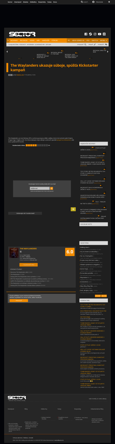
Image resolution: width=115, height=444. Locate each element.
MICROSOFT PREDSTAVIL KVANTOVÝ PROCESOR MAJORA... (92, 358)
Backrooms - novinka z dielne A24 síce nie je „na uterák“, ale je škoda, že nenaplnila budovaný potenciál (31, 425)
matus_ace (20, 75)
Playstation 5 (84, 277)
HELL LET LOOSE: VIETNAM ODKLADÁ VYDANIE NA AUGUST (92, 182)
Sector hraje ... (84, 269)
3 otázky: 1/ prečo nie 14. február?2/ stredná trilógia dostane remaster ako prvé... (92, 375)
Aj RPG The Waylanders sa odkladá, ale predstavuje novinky (27, 281)
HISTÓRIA (15, 44)
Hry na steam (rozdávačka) (88, 251)
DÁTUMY (48, 44)
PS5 (88, 40)
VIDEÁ (32, 40)
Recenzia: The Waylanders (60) (19, 272)
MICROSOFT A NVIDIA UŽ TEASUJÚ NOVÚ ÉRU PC (43, 56)
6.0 (70, 252)
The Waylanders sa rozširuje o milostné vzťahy (24, 283)
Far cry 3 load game (86, 256)
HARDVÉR (45, 40)
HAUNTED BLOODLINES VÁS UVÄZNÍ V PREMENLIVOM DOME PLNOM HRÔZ (92, 196)
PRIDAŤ (91, 44)
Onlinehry (33, 2)
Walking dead (84, 247)
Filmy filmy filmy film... (87, 286)
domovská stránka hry (29, 258)
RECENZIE (23, 40)
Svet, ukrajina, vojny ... (87, 290)
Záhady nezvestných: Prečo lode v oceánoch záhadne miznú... (98, 420)
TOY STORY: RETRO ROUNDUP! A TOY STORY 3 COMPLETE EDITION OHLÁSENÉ (92, 173)
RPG (23, 257)
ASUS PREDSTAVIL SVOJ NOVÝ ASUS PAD (93, 311)
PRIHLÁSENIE (99, 2)
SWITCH (95, 40)
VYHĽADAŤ (80, 44)
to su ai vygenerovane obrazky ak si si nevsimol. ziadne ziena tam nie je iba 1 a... (92, 313)
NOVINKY (14, 40)
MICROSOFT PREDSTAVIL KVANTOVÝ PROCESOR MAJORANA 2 (92, 156)
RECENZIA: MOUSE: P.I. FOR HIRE (56, 53)
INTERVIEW (30, 44)
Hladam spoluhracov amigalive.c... (90, 264)
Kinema (25, 2)
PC (69, 40)
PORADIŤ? (101, 44)
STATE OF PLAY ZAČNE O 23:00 (90, 345)
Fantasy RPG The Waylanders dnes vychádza (23, 276)
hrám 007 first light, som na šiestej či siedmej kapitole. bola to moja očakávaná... (92, 319)
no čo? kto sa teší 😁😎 (86, 381)
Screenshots (84, 282)
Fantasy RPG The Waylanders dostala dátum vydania (25, 285)
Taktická (28, 257)
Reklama (26, 438)
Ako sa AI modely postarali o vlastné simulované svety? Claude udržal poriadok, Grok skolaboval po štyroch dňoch (15, 427)
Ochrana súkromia (17, 438)
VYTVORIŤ (97, 296)
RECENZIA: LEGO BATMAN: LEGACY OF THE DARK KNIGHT (71, 56)
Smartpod (17, 2)
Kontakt (31, 438)
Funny (49, 2)
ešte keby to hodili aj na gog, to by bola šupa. (92, 308)
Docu (55, 2)
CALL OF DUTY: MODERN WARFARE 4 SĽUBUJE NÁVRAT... (92, 332)
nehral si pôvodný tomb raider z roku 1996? (92, 387)
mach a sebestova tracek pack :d (89, 334)
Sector (10, 2)
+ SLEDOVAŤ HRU (28, 265)
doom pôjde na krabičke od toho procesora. (92, 369)
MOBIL (102, 40)
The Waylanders (15, 274)
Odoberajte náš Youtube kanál (25, 213)
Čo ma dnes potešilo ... (87, 273)
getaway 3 (83, 347)
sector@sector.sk (58, 440)
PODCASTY (22, 44)
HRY (38, 40)
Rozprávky (42, 2)
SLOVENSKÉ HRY (40, 44)
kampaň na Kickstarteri (64, 140)
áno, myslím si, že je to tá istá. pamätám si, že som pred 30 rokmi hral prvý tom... (92, 327)
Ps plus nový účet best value (89, 260)
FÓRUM (55, 40)
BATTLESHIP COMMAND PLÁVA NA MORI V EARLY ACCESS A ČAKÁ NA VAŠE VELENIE (93, 211)
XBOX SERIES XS (78, 40)
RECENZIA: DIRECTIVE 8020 (99, 51)
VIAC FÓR (104, 296)
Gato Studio (26, 255)
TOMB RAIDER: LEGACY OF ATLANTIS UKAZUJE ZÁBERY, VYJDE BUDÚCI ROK (92, 163)
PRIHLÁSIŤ (19, 300)
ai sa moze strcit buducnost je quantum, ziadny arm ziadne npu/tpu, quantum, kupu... (93, 361)
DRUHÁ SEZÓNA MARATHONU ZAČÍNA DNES (93, 217)
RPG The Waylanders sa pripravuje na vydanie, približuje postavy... (29, 279)
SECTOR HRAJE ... (85, 317)
